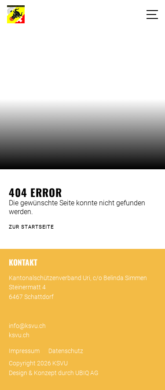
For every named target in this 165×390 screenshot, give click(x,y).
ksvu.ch (19, 335)
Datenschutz (65, 351)
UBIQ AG (87, 373)
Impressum (24, 351)
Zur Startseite (31, 227)
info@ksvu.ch (27, 326)
